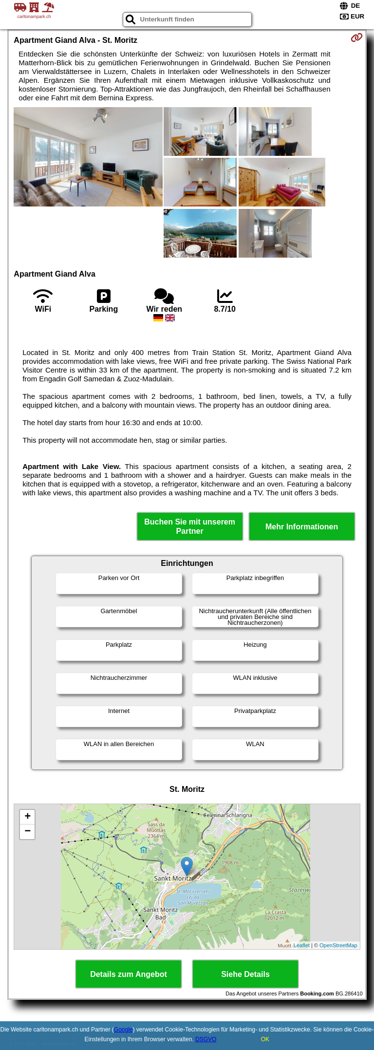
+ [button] (27, 817)
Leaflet (302, 945)
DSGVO (205, 1039)
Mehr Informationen (301, 527)
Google (123, 1029)
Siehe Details (245, 974)
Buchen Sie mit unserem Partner (189, 526)
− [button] (27, 832)
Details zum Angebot (128, 974)
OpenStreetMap (338, 945)
